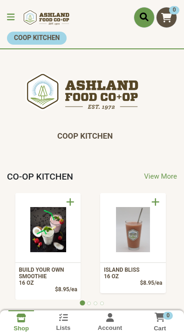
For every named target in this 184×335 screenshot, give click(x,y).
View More (160, 176)
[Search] (144, 17)
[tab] (82, 303)
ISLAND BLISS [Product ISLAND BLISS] (131, 273)
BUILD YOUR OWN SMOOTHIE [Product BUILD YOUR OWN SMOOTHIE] (46, 276)
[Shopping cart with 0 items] (166, 17)
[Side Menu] (10, 17)
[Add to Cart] (70, 202)
